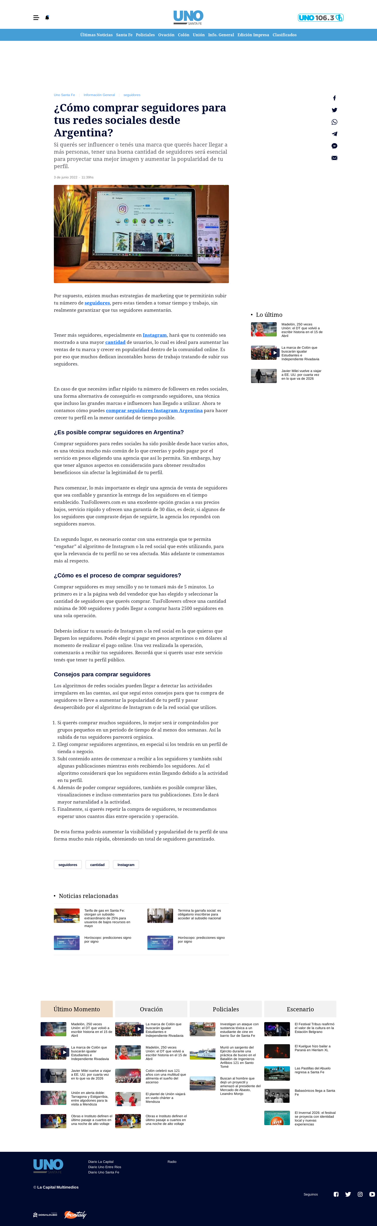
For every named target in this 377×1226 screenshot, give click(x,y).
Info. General (221, 35)
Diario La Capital (100, 1162)
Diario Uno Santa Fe (103, 1172)
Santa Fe (124, 35)
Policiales (145, 35)
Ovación (166, 35)
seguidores (132, 95)
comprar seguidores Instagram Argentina (154, 410)
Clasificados (285, 35)
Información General (99, 95)
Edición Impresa (253, 35)
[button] (36, 17)
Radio (172, 1162)
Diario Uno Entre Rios (104, 1167)
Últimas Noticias (96, 35)
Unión (199, 35)
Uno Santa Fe (64, 95)
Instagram (155, 335)
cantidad (115, 342)
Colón (183, 35)
